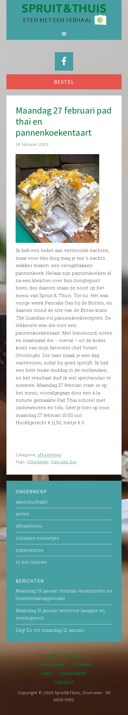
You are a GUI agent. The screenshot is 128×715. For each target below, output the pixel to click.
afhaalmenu (49, 454)
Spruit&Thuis (64, 14)
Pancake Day (64, 461)
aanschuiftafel (31, 502)
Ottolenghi (38, 461)
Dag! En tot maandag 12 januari (50, 630)
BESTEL (64, 81)
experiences (29, 550)
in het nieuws (31, 562)
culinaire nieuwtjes (37, 538)
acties (22, 514)
